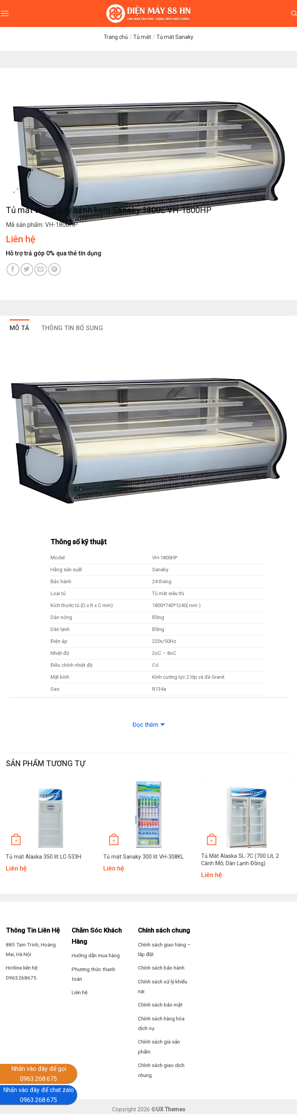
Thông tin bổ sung (72, 328)
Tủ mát (142, 37)
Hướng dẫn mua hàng (96, 955)
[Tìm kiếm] (294, 13)
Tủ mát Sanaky (174, 37)
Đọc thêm (145, 724)
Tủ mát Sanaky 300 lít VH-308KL (143, 857)
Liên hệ (79, 992)
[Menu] (4, 13)
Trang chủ (116, 37)
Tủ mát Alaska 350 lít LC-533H (43, 857)
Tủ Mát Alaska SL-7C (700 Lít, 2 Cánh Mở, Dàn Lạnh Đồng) (240, 860)
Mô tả (20, 328)
